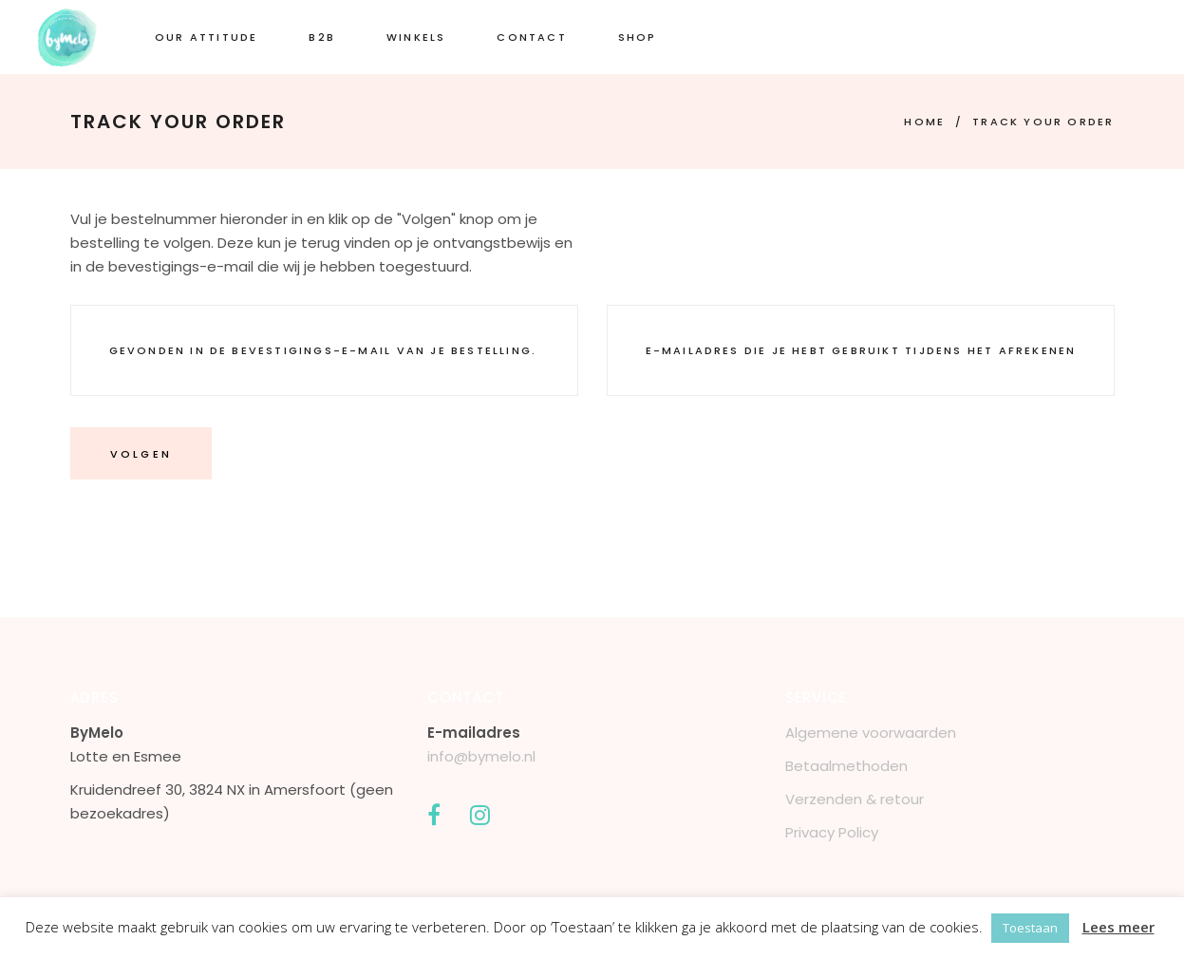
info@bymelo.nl (481, 756)
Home (924, 121)
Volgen (141, 453)
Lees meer (1118, 926)
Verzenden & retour (854, 799)
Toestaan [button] (1030, 927)
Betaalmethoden (846, 766)
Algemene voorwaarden (870, 733)
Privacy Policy (831, 832)
